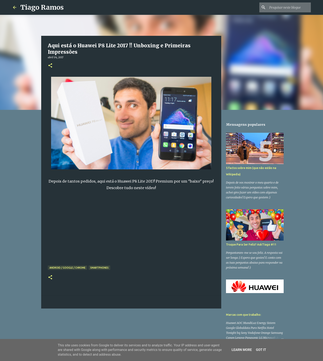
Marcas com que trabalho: (243, 314)
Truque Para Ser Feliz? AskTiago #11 (251, 244)
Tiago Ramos (42, 7)
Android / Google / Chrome (67, 267)
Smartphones (99, 267)
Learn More (242, 350)
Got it (261, 350)
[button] (50, 66)
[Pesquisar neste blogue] (289, 7)
